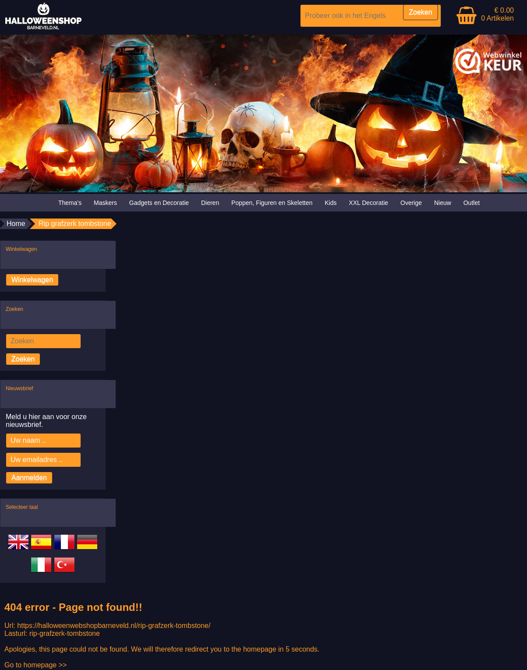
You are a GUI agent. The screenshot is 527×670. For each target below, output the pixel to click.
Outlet (471, 202)
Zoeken (23, 359)
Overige (411, 202)
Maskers (105, 202)
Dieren (210, 202)
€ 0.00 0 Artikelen (497, 14)
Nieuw (442, 202)
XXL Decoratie (368, 202)
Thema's (69, 202)
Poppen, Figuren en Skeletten (271, 202)
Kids (330, 202)
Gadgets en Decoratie (159, 202)
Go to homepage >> (35, 665)
